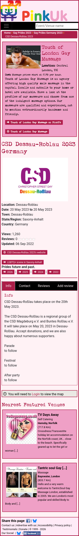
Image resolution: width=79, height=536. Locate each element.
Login (36, 394)
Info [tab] (8, 286)
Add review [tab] (65, 286)
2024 (38, 272)
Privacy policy (62, 525)
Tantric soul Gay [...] (52, 468)
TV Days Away (48, 415)
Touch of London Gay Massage (27, 131)
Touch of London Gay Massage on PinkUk (34, 122)
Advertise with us (26, 525)
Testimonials (9, 529)
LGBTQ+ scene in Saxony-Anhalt (22, 262)
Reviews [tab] (44, 286)
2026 (8, 272)
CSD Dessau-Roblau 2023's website (24, 252)
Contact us (8, 525)
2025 (23, 272)
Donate (23, 529)
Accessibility (45, 525)
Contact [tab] (24, 286)
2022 (53, 272)
